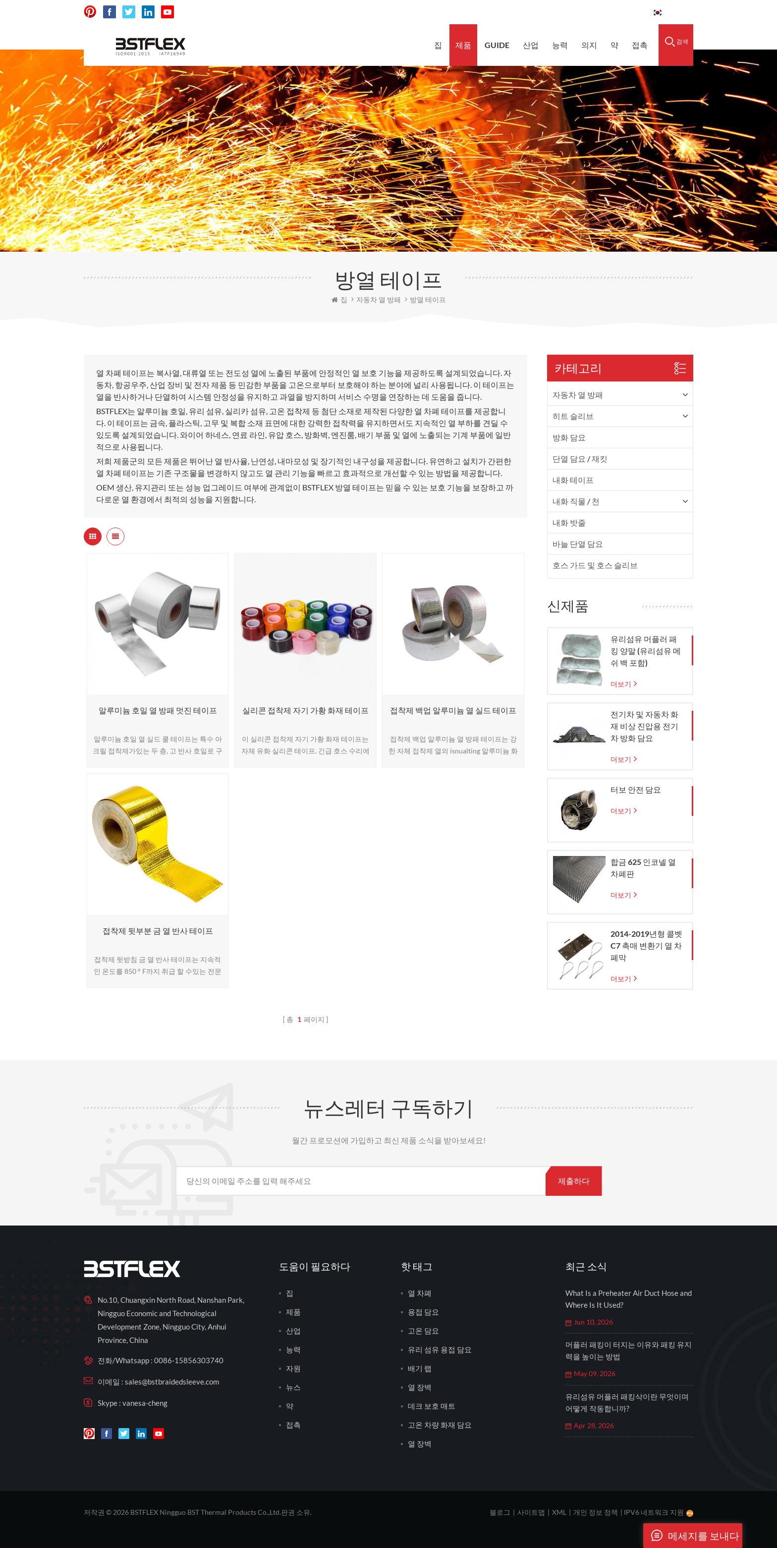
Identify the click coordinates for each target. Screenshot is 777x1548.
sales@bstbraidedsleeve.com (507, 12)
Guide (497, 45)
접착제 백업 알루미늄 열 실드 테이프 (453, 710)
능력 (560, 45)
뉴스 (293, 1387)
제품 (463, 45)
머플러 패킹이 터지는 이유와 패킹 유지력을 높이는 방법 (628, 1350)
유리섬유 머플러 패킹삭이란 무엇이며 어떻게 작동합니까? (627, 1402)
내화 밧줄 (569, 522)
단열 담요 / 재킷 (580, 458)
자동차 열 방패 (578, 394)
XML (559, 1512)
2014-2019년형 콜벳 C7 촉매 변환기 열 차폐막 (646, 945)
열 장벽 (420, 1387)
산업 (531, 45)
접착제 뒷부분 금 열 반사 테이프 (158, 930)
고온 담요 (423, 1330)
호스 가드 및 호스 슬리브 (595, 565)
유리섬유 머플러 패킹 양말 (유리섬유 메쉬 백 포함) (645, 650)
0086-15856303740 (607, 12)
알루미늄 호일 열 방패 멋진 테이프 (158, 710)
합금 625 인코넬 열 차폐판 (643, 867)
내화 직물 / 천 (576, 501)
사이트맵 (531, 1512)
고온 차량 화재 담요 (440, 1424)
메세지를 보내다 (691, 1535)
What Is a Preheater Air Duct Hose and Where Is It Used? (628, 1298)
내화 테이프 (573, 479)
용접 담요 (423, 1311)
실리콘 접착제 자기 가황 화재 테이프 (305, 710)
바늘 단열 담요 (578, 543)
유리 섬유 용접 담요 (440, 1349)
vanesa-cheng (144, 1402)
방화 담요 (569, 437)
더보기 (620, 684)
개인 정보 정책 (595, 1512)
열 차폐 (420, 1292)
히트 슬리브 (573, 416)
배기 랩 (420, 1368)
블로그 (500, 1512)
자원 (293, 1368)
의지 (589, 45)
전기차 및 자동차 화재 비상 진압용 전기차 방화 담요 (644, 726)
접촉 (640, 45)
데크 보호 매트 (431, 1405)
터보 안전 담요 (635, 789)
